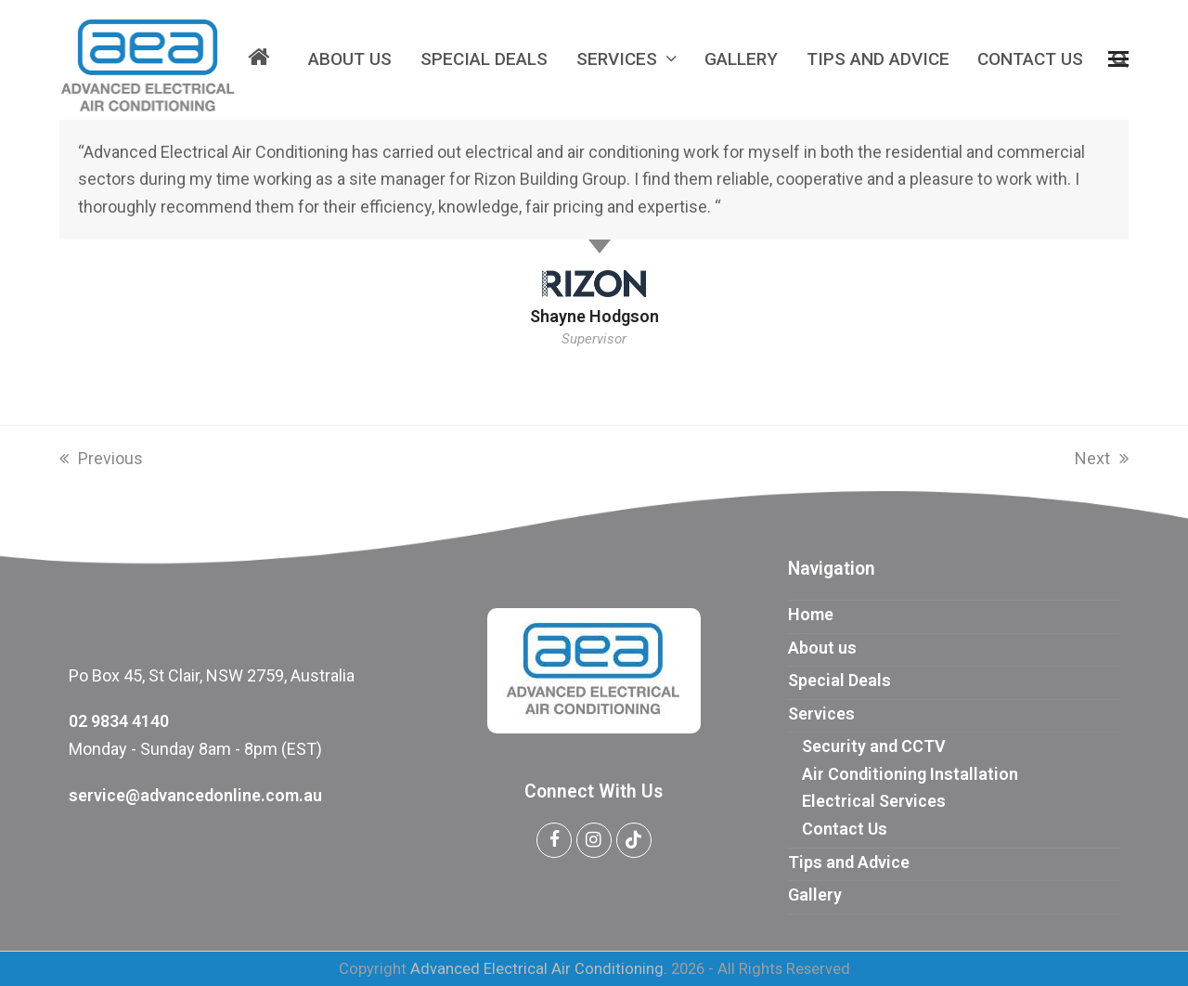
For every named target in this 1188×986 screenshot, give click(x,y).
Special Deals (839, 680)
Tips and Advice (849, 862)
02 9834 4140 (119, 721)
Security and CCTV (874, 746)
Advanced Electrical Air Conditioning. (538, 969)
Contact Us (844, 828)
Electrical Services (874, 801)
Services (821, 713)
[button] (1118, 59)
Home (810, 614)
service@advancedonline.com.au (195, 795)
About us (822, 647)
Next (1102, 458)
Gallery (815, 894)
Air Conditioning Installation (910, 774)
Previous (101, 458)
